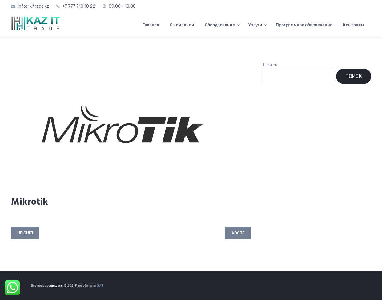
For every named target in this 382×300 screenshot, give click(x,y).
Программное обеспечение (304, 24)
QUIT (96, 285)
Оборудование (220, 24)
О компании (182, 24)
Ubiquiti (25, 232)
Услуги (255, 24)
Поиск (270, 65)
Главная (151, 24)
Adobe (238, 232)
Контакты (353, 24)
